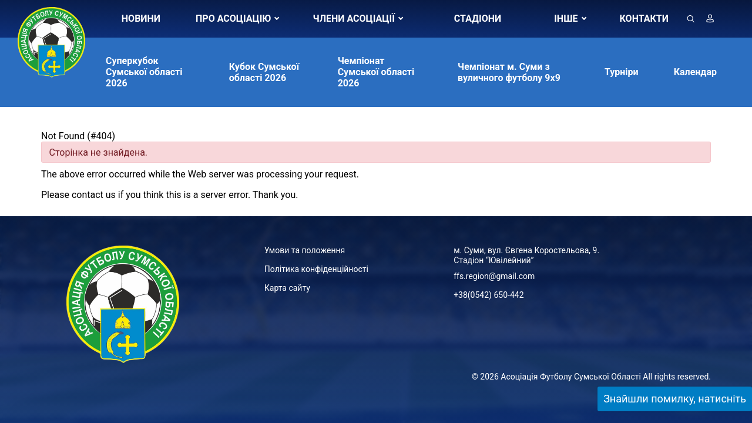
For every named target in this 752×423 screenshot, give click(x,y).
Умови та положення (304, 250)
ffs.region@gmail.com (494, 276)
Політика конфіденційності (316, 269)
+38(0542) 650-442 (488, 295)
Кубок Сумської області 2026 (264, 72)
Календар (695, 72)
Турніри (622, 72)
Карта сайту (287, 288)
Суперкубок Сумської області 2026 (144, 72)
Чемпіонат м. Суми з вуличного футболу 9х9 (509, 72)
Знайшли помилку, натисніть (674, 398)
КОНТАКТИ (644, 18)
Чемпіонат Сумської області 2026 (376, 72)
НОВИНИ (141, 18)
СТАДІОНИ (477, 18)
